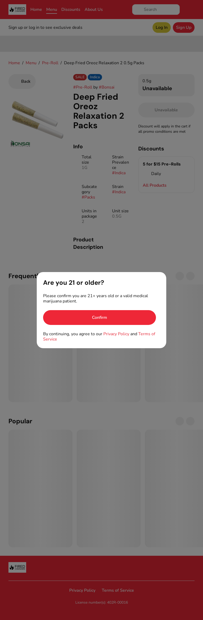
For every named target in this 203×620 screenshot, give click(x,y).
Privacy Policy (116, 334)
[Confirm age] (99, 317)
